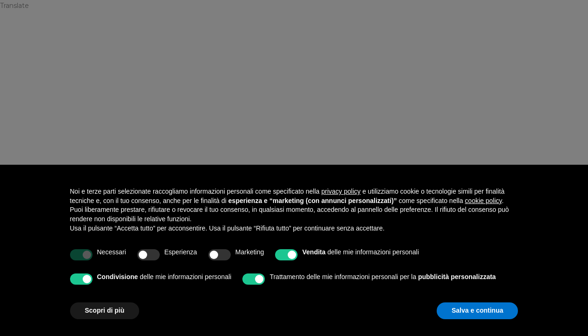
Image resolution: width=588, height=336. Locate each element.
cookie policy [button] (483, 200)
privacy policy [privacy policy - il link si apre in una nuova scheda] (341, 191)
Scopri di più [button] (105, 310)
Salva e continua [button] (477, 310)
